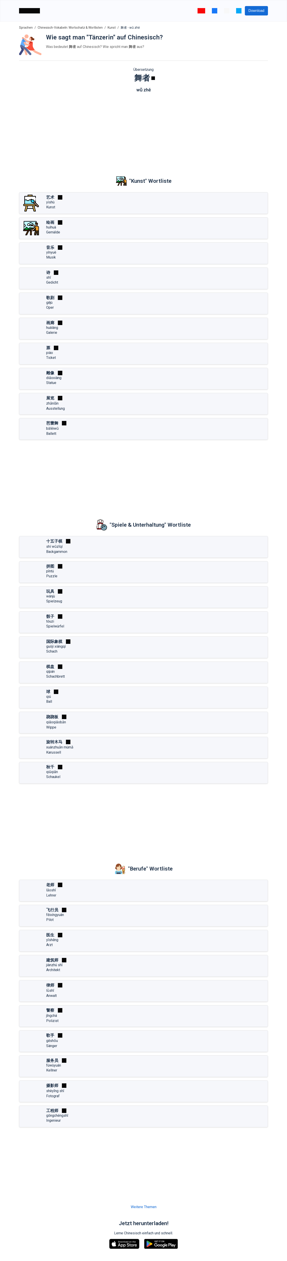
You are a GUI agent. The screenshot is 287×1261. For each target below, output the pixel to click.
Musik (51, 257)
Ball (49, 701)
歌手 (50, 1035)
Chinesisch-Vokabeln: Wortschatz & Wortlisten (70, 27)
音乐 (50, 247)
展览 (50, 398)
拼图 (50, 566)
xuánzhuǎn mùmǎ (59, 747)
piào (49, 353)
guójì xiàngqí (56, 646)
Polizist (52, 1021)
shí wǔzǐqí (54, 546)
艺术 (50, 197)
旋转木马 (54, 741)
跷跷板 (52, 716)
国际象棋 (54, 641)
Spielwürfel (55, 626)
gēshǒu (52, 1041)
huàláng (52, 327)
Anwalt (51, 996)
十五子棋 (54, 541)
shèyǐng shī (55, 1091)
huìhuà (51, 227)
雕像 (50, 373)
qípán (50, 671)
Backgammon (56, 552)
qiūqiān (52, 772)
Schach (51, 651)
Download (256, 11)
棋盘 (50, 666)
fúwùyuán (53, 1065)
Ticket (51, 358)
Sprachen (26, 27)
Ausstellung (55, 408)
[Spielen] (153, 78)
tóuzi (50, 621)
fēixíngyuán (55, 915)
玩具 (50, 591)
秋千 (50, 767)
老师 (50, 884)
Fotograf (53, 1096)
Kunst (112, 27)
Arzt (49, 945)
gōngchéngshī (57, 1115)
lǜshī (50, 990)
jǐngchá (51, 1015)
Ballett (51, 433)
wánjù (50, 596)
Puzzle (51, 576)
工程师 (52, 1110)
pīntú (50, 571)
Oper (50, 307)
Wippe (51, 727)
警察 (50, 1010)
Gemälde (53, 232)
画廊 (50, 322)
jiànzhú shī (54, 965)
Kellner (51, 1070)
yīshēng (52, 940)
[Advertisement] (143, 130)
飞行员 (52, 909)
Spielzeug (54, 601)
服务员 (52, 1060)
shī (48, 277)
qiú (48, 696)
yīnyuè (51, 252)
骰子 (50, 616)
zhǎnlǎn (52, 403)
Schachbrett (55, 676)
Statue (51, 383)
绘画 (50, 222)
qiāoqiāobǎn (56, 722)
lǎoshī (51, 890)
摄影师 (52, 1085)
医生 (50, 935)
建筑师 (52, 960)
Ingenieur (53, 1120)
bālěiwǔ (52, 428)
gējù (49, 302)
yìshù (50, 202)
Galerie (51, 332)
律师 (50, 985)
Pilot (50, 920)
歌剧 (50, 297)
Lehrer (51, 895)
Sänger (51, 1046)
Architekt (53, 970)
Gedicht (52, 282)
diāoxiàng (53, 378)
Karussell (53, 752)
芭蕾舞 (52, 423)
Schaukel (53, 777)
